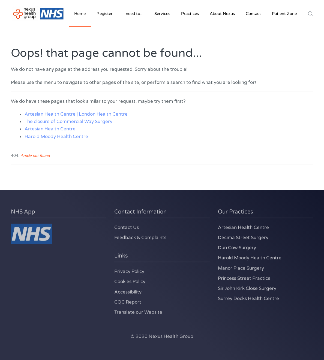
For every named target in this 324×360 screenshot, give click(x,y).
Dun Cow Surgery (237, 247)
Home (80, 13)
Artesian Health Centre (50, 129)
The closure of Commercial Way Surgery (68, 121)
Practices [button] (190, 13)
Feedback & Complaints (140, 237)
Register (105, 13)
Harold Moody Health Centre (56, 136)
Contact (253, 13)
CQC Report (127, 301)
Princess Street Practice (244, 277)
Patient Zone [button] (284, 13)
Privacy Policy (129, 271)
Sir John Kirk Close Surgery (247, 288)
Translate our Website (138, 311)
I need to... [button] (133, 13)
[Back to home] (38, 13)
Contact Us (126, 227)
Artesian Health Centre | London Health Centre (76, 114)
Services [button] (162, 13)
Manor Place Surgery (241, 267)
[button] (310, 13)
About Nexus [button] (222, 13)
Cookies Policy (129, 281)
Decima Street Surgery (243, 237)
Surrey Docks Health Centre (248, 298)
